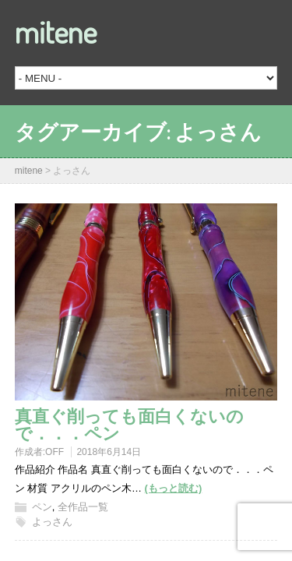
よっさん (52, 521)
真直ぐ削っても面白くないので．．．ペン (129, 423)
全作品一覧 (83, 507)
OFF (54, 451)
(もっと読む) (173, 488)
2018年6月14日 (108, 451)
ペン (42, 507)
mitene (56, 31)
